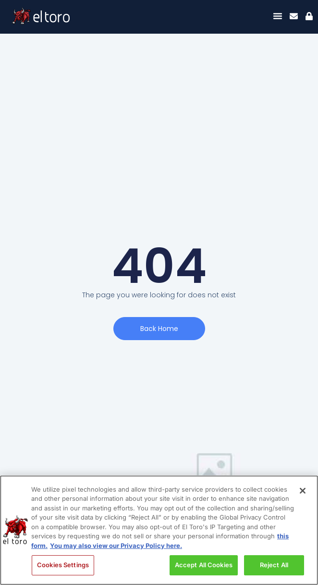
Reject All (274, 565)
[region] (159, 530)
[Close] (302, 490)
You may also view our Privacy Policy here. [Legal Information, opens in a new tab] (116, 545)
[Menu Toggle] (277, 16)
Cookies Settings (63, 565)
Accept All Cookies (203, 565)
